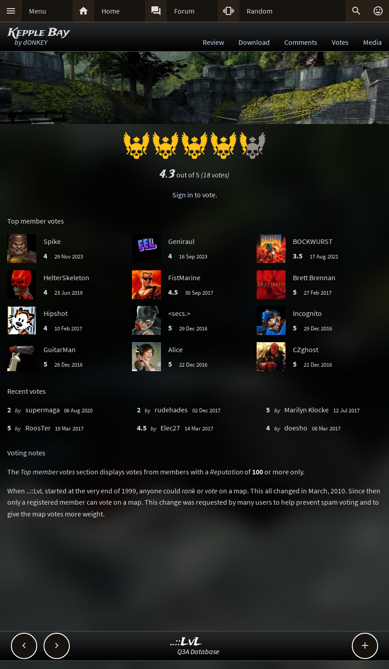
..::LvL (186, 642)
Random (259, 10)
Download (254, 42)
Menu (37, 10)
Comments (300, 42)
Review (213, 42)
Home (111, 10)
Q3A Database (198, 651)
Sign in (182, 194)
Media (372, 42)
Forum (184, 10)
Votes (340, 42)
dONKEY (35, 42)
